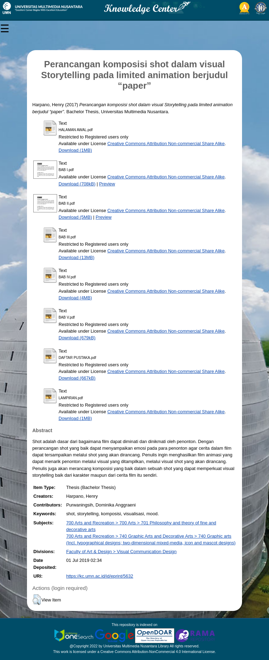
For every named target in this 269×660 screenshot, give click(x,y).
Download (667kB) (76, 378)
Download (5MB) (75, 217)
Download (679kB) (76, 337)
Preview (107, 183)
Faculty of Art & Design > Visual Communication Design (121, 551)
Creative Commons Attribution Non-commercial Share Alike (166, 143)
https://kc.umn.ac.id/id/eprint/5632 (99, 576)
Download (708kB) (76, 183)
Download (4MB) (75, 297)
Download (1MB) (75, 150)
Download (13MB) (76, 257)
